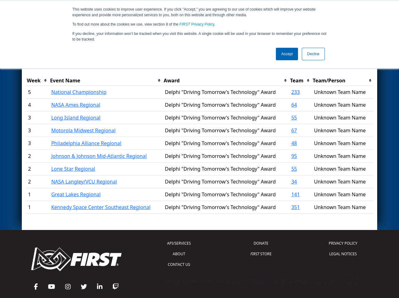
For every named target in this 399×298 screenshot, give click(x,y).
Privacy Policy (197, 24)
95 (294, 156)
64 (294, 104)
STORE (261, 253)
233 (295, 92)
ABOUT (179, 253)
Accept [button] (287, 54)
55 (294, 117)
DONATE (261, 243)
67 (294, 130)
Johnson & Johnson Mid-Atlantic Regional (99, 156)
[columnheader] (37, 81)
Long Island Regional (75, 117)
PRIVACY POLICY (343, 243)
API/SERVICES (179, 243)
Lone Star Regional (73, 168)
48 (294, 143)
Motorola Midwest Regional (83, 130)
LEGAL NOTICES (343, 253)
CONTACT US (179, 264)
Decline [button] (313, 54)
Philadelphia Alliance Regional (86, 143)
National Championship (78, 92)
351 (295, 207)
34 (294, 181)
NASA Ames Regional (75, 104)
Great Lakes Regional (75, 194)
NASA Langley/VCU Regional (84, 181)
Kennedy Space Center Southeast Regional (100, 207)
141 (295, 194)
